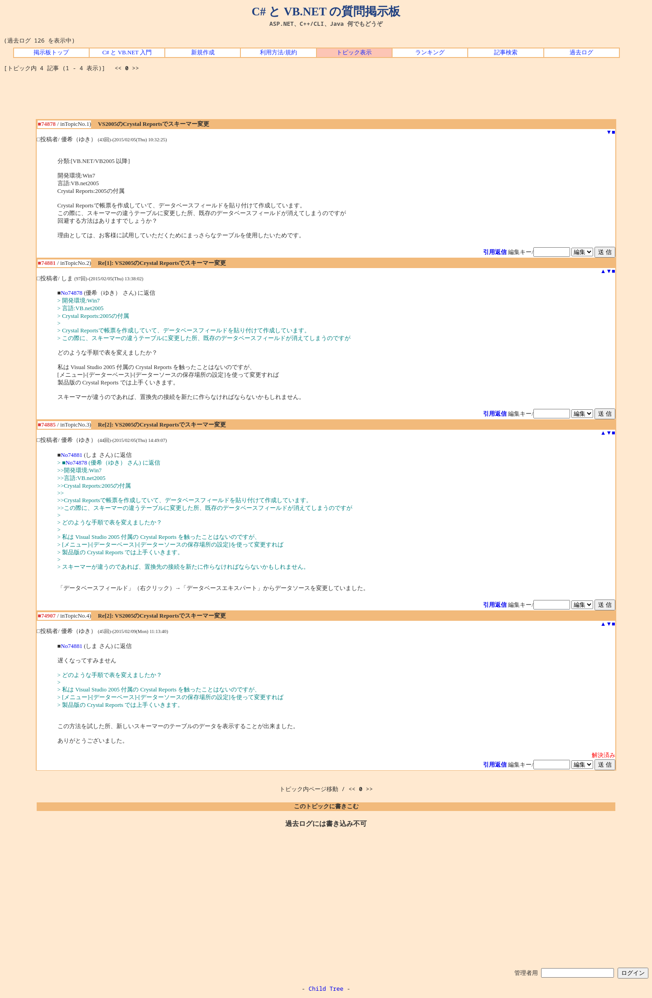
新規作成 (203, 52)
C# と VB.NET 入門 (127, 52)
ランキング (430, 52)
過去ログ (581, 52)
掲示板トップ (51, 52)
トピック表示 (354, 52)
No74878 (71, 293)
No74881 (71, 455)
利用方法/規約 (278, 52)
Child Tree (326, 988)
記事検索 (506, 52)
